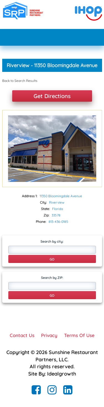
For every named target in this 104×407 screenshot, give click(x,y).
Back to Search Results (19, 81)
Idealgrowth (61, 374)
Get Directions (52, 95)
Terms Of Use (79, 335)
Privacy (49, 335)
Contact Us (22, 335)
